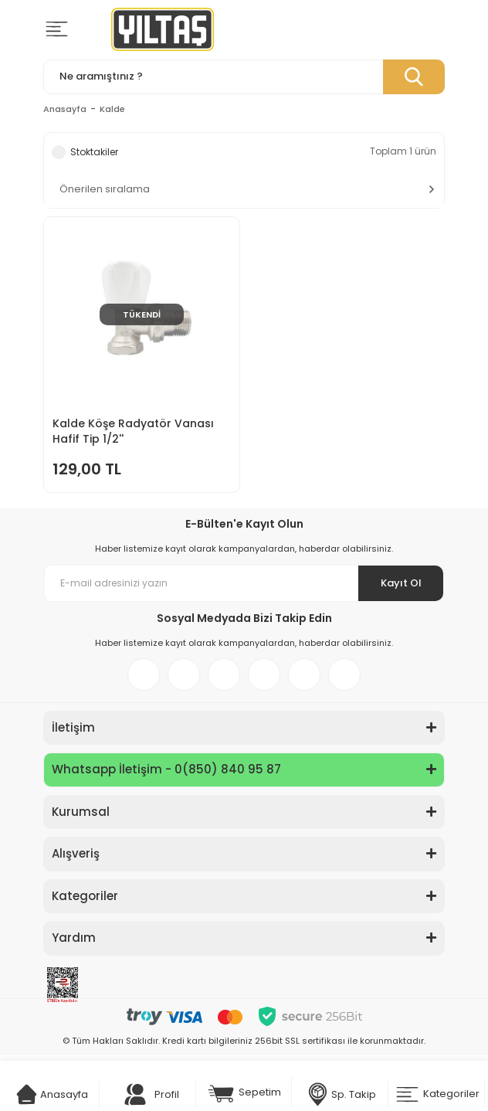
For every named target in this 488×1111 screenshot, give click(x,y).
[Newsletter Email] (244, 583)
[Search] (244, 76)
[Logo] (162, 29)
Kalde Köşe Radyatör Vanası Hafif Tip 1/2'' (133, 431)
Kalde (112, 109)
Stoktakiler (94, 151)
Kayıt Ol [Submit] (401, 583)
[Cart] (26, 1094)
